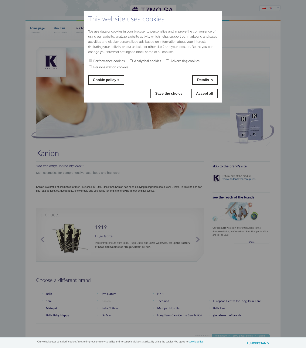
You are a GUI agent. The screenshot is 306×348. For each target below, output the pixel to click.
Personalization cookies (108, 67)
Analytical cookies (145, 61)
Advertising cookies (183, 61)
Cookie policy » (106, 80)
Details (203, 80)
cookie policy (195, 341)
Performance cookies (107, 61)
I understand (258, 343)
